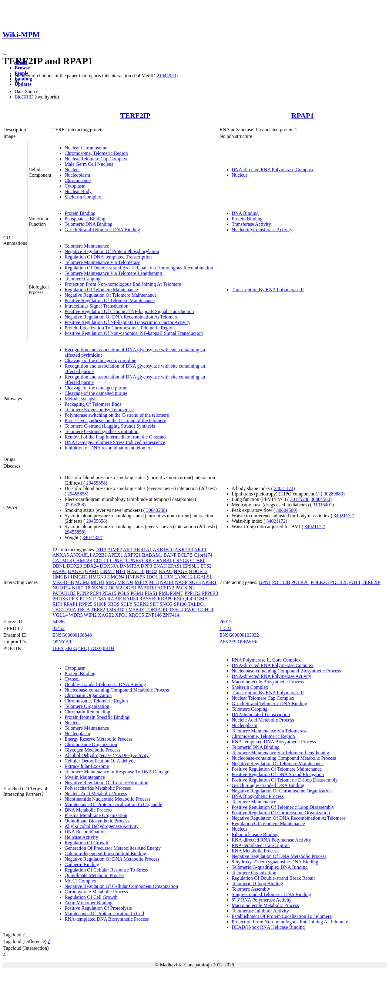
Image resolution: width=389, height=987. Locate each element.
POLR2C (300, 582)
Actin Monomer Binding (88, 902)
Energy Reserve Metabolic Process (98, 739)
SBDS (113, 604)
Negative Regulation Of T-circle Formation (106, 782)
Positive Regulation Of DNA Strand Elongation (278, 774)
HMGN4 (116, 576)
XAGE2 (106, 615)
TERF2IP (135, 115)
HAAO (166, 571)
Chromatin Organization (88, 695)
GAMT (92, 571)
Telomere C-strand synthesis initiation (102, 431)
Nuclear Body (78, 191)
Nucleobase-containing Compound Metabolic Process (117, 689)
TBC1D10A (64, 609)
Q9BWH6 (247, 641)
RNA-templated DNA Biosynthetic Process (107, 919)
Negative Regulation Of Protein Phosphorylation (112, 251)
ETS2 (205, 566)
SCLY (126, 604)
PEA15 (109, 593)
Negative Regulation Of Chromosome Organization (282, 790)
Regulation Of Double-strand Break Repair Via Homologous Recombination (139, 267)
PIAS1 (151, 593)
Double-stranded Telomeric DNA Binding (105, 684)
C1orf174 (203, 555)
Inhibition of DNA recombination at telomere (109, 447)
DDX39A (109, 566)
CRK (147, 560)
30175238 (300, 499)
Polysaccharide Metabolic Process (98, 788)
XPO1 (121, 615)
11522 (225, 628)
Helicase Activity (81, 837)
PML (164, 593)
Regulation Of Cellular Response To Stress (106, 869)
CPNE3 (133, 560)
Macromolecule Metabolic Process (265, 905)
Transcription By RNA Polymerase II (268, 289)
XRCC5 (136, 615)
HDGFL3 (198, 571)
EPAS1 (175, 566)
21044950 (166, 75)
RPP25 (85, 604)
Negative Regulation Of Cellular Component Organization (121, 886)
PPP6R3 (210, 593)
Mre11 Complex (80, 880)
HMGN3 (97, 576)
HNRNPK (136, 576)
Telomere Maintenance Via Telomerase (102, 262)
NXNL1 (99, 587)
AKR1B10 (163, 549)
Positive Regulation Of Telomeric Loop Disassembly (283, 807)
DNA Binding (245, 213)
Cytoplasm (75, 185)
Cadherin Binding (82, 864)
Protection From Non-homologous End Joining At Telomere (123, 284)
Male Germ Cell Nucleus (89, 164)
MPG (111, 582)
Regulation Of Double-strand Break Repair (273, 878)
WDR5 (75, 615)
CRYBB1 (162, 560)
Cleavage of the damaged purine (96, 387)
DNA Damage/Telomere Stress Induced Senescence (115, 442)
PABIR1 (145, 587)
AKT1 (200, 549)
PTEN (86, 598)
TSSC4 (176, 609)
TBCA (83, 609)
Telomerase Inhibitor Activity (260, 910)
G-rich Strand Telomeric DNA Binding (102, 229)
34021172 (283, 488)
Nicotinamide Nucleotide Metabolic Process (107, 799)
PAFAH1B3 (63, 593)
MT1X (141, 582)
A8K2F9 (228, 641)
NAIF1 (167, 582)
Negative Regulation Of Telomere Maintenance (110, 295)
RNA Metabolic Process (255, 850)
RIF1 (57, 604)
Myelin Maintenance (85, 777)
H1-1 (121, 571)
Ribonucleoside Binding (255, 834)
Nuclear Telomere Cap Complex (96, 158)
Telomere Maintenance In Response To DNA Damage (117, 771)
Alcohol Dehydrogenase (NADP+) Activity (107, 755)
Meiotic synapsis (81, 398)
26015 (226, 621)
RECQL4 (183, 598)
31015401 (322, 504)
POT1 (354, 582)
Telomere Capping (82, 278)
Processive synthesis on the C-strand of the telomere (115, 420)
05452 (58, 628)
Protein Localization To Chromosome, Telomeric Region (120, 327)
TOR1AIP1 (157, 609)
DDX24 (91, 566)
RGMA (200, 598)
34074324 (92, 537)
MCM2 (82, 582)
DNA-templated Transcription (261, 714)
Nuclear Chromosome (86, 147)
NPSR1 (209, 582)
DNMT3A (130, 566)
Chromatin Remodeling (87, 711)
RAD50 (130, 598)
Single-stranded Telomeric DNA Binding (271, 894)
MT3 (154, 582)
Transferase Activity (251, 224)
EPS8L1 (191, 566)
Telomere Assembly (251, 889)
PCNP (83, 593)
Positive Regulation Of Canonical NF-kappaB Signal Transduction (129, 311)
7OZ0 (96, 648)
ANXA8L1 (81, 555)
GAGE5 (76, 571)
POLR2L (339, 582)
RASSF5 (147, 598)
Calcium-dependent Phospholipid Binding (105, 853)
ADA (101, 549)
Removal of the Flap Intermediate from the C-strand (115, 436)
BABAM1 (152, 555)
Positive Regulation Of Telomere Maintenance (110, 300)
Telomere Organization (87, 706)
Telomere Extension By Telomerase (99, 409)
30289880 (333, 493)
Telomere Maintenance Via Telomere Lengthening (113, 273)
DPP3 (146, 566)
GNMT (107, 571)
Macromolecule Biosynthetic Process (268, 681)
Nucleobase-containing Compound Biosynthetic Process (286, 670)
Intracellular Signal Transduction (97, 305)
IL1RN (166, 576)
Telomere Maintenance (87, 245)
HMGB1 (60, 576)
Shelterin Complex (83, 196)
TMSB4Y (135, 609)
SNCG (166, 604)
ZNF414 (171, 615)
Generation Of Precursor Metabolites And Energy (113, 848)
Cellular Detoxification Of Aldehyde (100, 760)
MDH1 (97, 582)
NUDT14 (61, 587)
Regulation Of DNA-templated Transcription (108, 256)
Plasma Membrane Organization (96, 815)
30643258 (156, 510)
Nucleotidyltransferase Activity (262, 229)
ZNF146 (153, 615)
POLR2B (281, 582)
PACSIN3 (184, 587)
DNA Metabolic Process (88, 809)
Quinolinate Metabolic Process (94, 875)
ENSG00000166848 (72, 635)
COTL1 (101, 560)
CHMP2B (82, 560)
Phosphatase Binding (85, 218)
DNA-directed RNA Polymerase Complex (273, 169)
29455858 (96, 482)
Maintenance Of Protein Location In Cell (104, 913)
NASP (181, 582)
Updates (23, 84)
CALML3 (62, 560)
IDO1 (152, 576)
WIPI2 (90, 615)
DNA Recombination (85, 831)
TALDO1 (197, 604)
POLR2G (319, 582)
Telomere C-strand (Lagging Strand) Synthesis (110, 425)
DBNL (58, 566)
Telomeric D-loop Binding (257, 883)
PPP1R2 (193, 593)
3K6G (71, 648)
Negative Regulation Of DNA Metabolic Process (112, 859)
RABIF (114, 598)
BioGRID (24, 96)
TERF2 (98, 609)
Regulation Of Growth (86, 842)
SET (154, 604)
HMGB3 (79, 576)
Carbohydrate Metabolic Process (96, 891)
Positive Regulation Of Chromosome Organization (281, 812)
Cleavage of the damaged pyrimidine (100, 360)
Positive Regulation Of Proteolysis (98, 908)
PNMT (176, 593)
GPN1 (265, 582)
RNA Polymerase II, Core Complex (266, 659)
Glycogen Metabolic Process (92, 749)
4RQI (83, 648)
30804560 (320, 499)
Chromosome (78, 180)
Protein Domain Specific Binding (97, 717)
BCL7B (185, 555)
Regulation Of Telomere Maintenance (101, 289)
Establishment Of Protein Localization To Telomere (282, 916)
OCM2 (115, 587)
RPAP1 (302, 115)
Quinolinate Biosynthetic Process (97, 820)
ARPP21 (132, 555)
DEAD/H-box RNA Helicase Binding (268, 927)
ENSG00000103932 (239, 635)
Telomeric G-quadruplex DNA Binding (270, 867)
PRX (74, 598)
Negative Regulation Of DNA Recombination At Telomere (121, 316)
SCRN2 (141, 604)
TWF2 (190, 609)
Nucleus (72, 169)
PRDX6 (60, 598)
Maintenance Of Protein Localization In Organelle (113, 804)
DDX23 (74, 566)
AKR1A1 (142, 549)
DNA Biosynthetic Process (258, 796)
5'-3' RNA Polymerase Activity (262, 899)
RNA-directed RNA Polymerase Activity (271, 839)
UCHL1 (206, 609)
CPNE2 (117, 560)
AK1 (127, 549)
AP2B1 (99, 555)
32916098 (74, 504)
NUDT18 (81, 587)
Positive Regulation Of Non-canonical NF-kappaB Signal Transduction (134, 333)
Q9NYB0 (61, 641)
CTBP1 (197, 560)
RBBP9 (165, 598)
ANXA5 (60, 555)
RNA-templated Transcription (261, 845)
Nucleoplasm (77, 175)
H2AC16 (136, 571)
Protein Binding (80, 213)
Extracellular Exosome (87, 766)
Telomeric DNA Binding (88, 224)
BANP (169, 555)
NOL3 (194, 582)
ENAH (160, 566)
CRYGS (181, 560)
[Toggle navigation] (4, 54)
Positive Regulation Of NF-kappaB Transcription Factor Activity (127, 322)
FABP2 (59, 571)
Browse (22, 67)
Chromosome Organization (91, 744)
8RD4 (108, 648)
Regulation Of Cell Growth (91, 897)
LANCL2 (183, 576)
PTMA (99, 598)
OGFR (129, 587)
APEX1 (115, 555)
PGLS (123, 593)
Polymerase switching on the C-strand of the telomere (117, 415)
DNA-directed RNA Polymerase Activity (271, 676)
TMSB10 (115, 609)
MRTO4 (125, 582)
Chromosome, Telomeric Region (96, 153)
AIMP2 (114, 549)
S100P (100, 604)
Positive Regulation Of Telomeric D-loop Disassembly (285, 779)
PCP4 (95, 593)
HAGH (181, 571)
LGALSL (203, 576)
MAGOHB (63, 582)
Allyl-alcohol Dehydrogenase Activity (102, 826)
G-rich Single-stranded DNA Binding (268, 785)
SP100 (180, 604)
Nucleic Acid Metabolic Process (96, 793)
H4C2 (151, 571)
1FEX (58, 648)
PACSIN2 (164, 587)
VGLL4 (60, 615)
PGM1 (137, 593)
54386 (58, 621)
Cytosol (72, 679)
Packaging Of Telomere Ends (93, 404)
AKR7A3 (184, 549)
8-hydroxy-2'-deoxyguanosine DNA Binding (275, 861)
